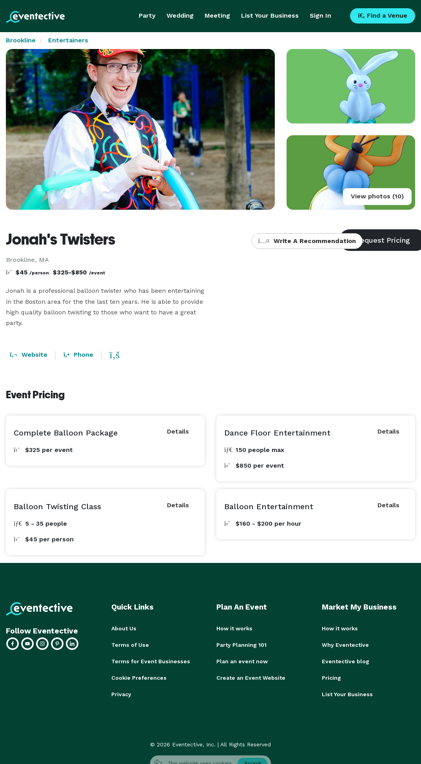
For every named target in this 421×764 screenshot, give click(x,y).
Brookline (21, 40)
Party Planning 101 (241, 645)
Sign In (320, 15)
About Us (123, 628)
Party (147, 15)
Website (28, 354)
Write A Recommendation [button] (307, 241)
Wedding (180, 15)
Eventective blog (345, 661)
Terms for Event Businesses (150, 661)
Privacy (121, 694)
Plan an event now (242, 661)
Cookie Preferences (139, 678)
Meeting (217, 15)
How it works (234, 628)
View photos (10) (377, 196)
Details (178, 431)
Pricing (331, 678)
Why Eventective (345, 645)
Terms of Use (130, 645)
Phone (78, 354)
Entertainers (68, 40)
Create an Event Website (250, 678)
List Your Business (270, 15)
